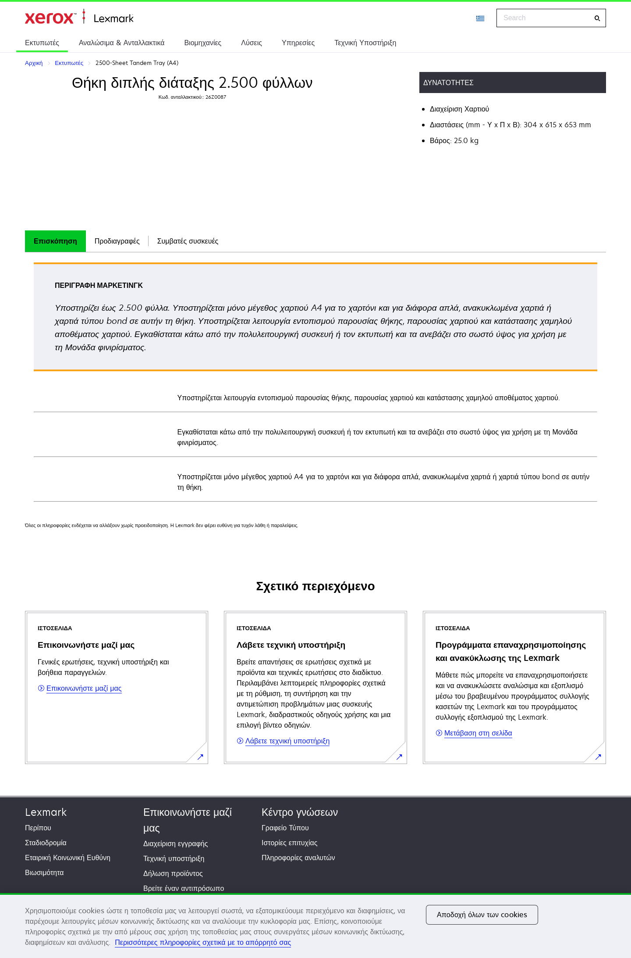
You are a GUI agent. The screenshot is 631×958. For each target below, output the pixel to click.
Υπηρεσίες (298, 42)
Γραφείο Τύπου (285, 827)
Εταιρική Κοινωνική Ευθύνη (67, 857)
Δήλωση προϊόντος (173, 873)
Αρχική (79, 16)
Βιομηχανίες (202, 42)
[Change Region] (480, 18)
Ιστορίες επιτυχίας (290, 842)
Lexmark (46, 812)
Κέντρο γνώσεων (300, 812)
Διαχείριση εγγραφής (175, 843)
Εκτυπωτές (42, 42)
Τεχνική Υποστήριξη (365, 42)
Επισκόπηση (55, 241)
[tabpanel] (315, 381)
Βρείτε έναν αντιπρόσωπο (183, 888)
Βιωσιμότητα (44, 872)
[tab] (55, 241)
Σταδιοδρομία (46, 842)
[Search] (597, 18)
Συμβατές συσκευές (188, 241)
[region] (315, 925)
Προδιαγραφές (117, 241)
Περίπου (38, 827)
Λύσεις (251, 42)
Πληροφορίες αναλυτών (298, 857)
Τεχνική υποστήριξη (173, 858)
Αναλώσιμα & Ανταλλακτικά (121, 42)
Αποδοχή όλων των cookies (482, 914)
